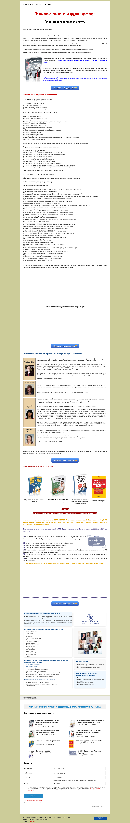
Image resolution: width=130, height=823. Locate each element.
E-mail (26, 783)
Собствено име (29, 773)
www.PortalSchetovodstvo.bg (33, 664)
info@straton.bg (31, 821)
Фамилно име (28, 768)
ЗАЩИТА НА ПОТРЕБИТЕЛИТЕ (99, 806)
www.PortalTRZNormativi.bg (33, 666)
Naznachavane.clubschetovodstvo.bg (37, 4)
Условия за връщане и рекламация (33, 800)
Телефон (27, 777)
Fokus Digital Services (100, 818)
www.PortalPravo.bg (31, 668)
